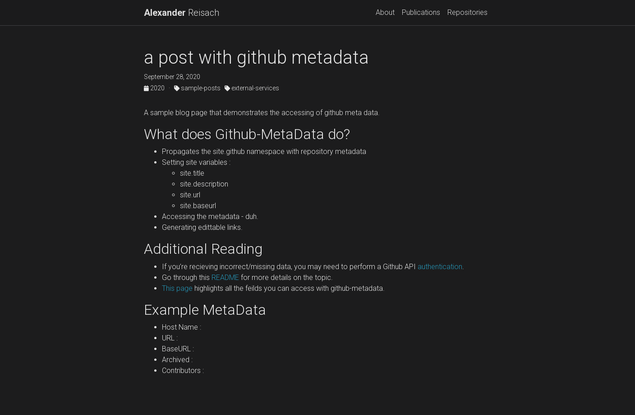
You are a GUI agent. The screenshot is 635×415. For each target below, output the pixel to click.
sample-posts (197, 88)
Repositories (467, 12)
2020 (155, 88)
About (385, 12)
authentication (439, 266)
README (225, 277)
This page (177, 288)
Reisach (181, 12)
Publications (421, 12)
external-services (252, 88)
